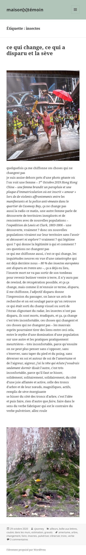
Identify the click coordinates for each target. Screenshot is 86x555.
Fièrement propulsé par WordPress (26, 549)
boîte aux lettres (68, 528)
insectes (32, 536)
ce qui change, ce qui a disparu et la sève (36, 50)
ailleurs (54, 528)
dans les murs (22, 532)
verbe (71, 536)
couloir (10, 532)
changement (13, 536)
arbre (74, 532)
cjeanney (39, 528)
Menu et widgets (75, 13)
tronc (64, 536)
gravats (48, 532)
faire (24, 536)
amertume (64, 532)
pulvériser (43, 536)
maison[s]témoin (25, 9)
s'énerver (55, 536)
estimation (37, 532)
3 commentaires (19, 539)
